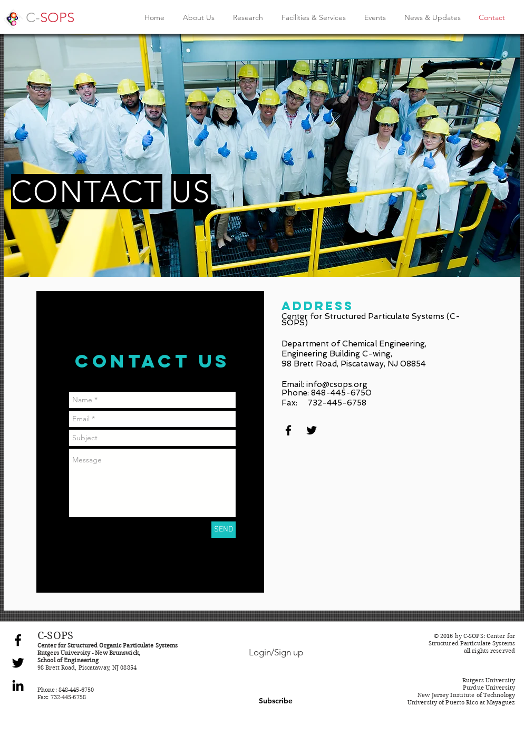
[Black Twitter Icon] (311, 430)
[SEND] (223, 529)
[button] (275, 701)
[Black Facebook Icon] (288, 430)
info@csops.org (336, 384)
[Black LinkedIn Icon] (18, 685)
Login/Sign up (276, 652)
